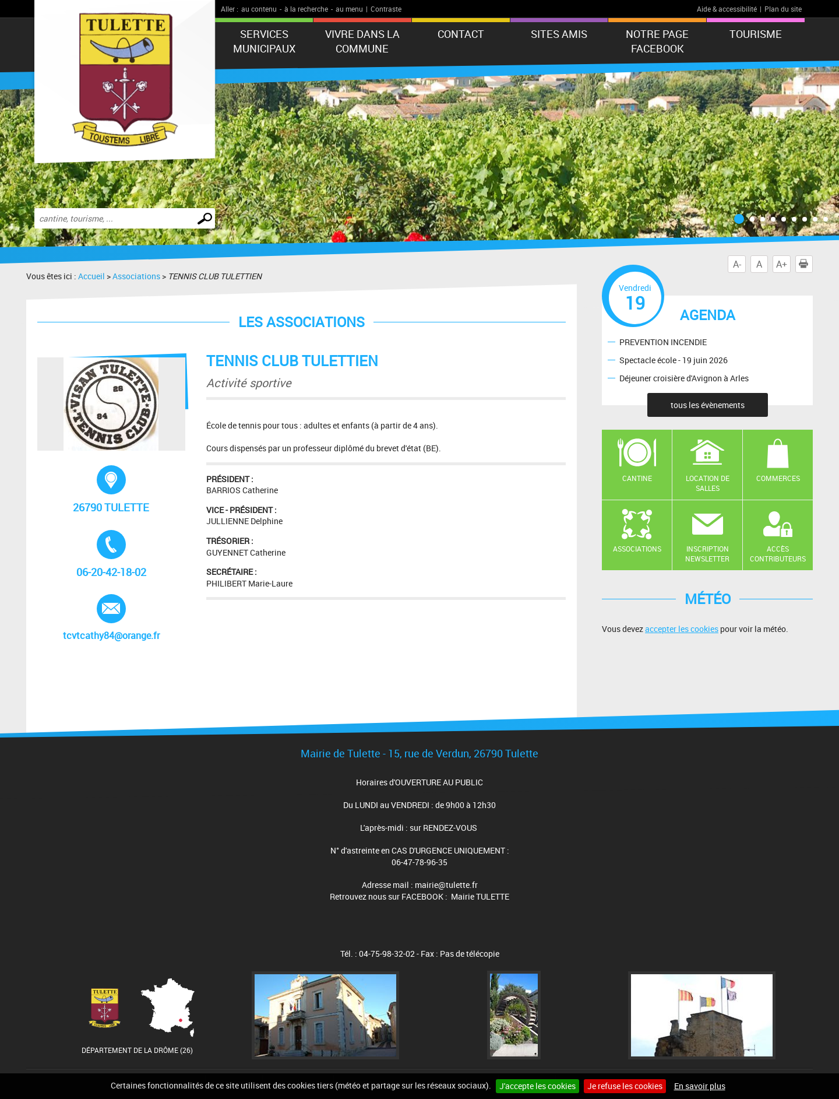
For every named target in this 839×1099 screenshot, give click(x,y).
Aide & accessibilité (727, 8)
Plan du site (783, 8)
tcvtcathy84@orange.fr (111, 618)
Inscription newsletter (707, 553)
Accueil (91, 276)
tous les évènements (708, 404)
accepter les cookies (681, 628)
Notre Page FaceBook (657, 41)
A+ (781, 264)
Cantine (637, 478)
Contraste (386, 8)
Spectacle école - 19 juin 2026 (673, 359)
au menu (349, 8)
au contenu (259, 8)
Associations (136, 276)
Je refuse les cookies (624, 1085)
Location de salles (707, 483)
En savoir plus (699, 1085)
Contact (461, 34)
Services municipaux (264, 41)
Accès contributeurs (778, 553)
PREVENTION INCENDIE (663, 341)
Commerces (778, 478)
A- (737, 264)
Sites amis (559, 34)
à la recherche (306, 8)
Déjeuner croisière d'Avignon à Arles (684, 377)
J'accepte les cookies (537, 1085)
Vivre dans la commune (362, 41)
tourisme (755, 34)
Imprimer (806, 264)
